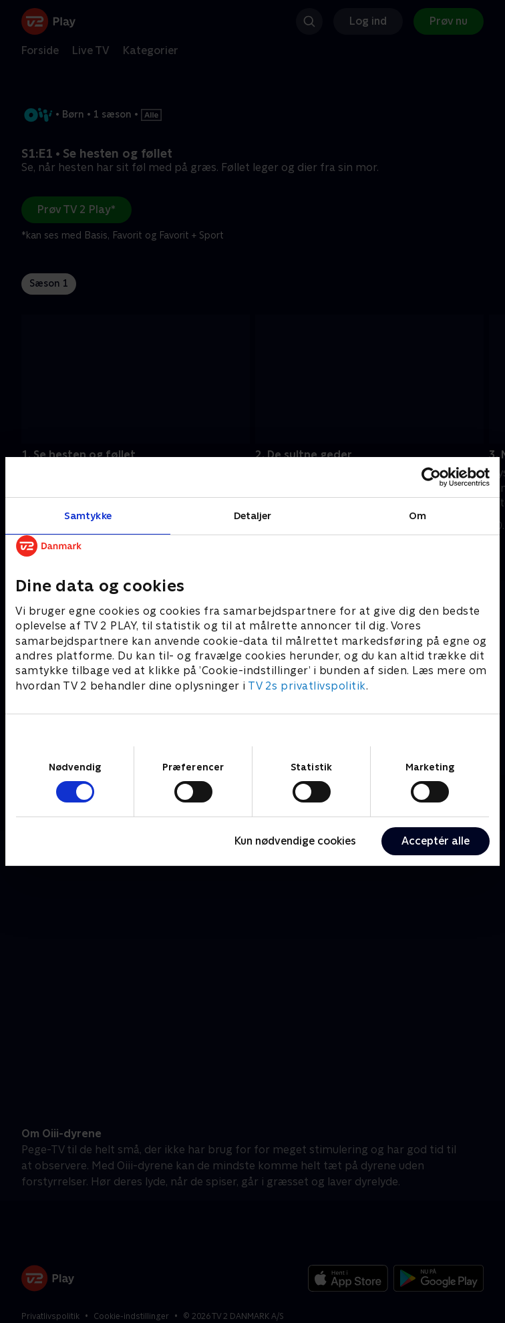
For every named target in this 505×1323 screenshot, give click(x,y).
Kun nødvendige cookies (295, 841)
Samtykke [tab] (88, 515)
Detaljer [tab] (253, 515)
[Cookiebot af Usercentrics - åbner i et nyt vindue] (431, 477)
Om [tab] (417, 515)
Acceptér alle (435, 841)
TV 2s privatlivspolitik (307, 686)
